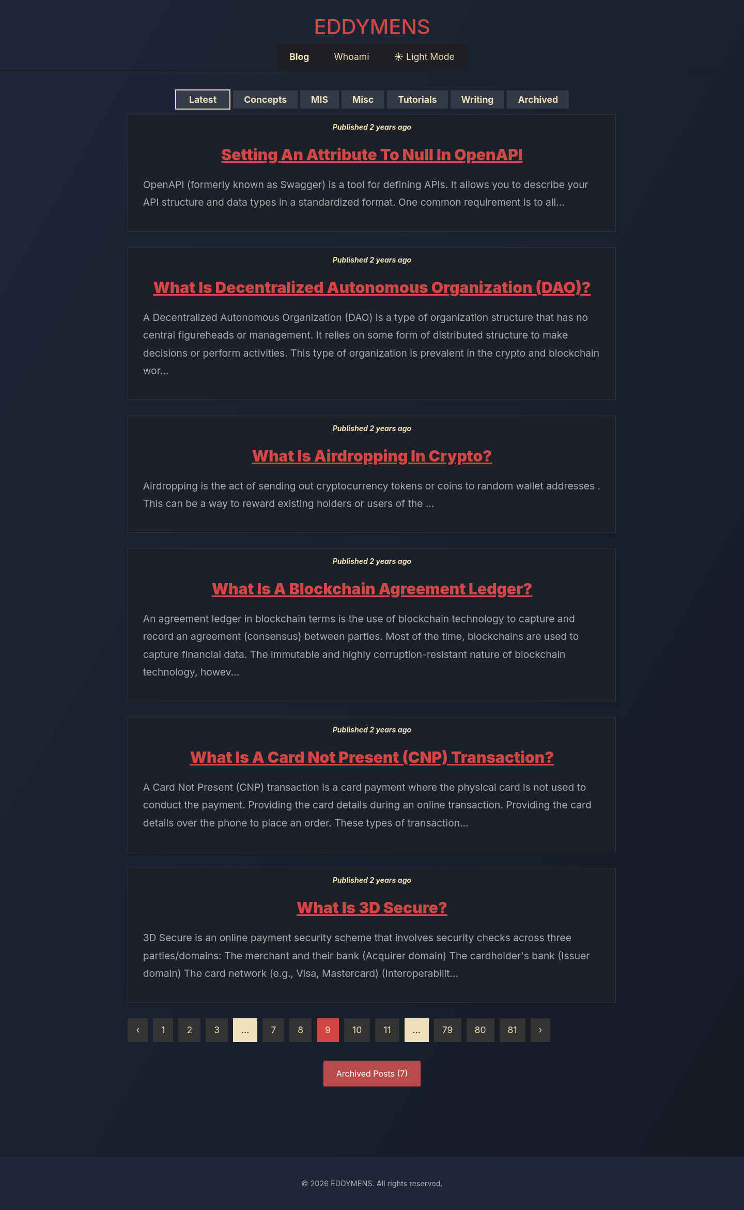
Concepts (265, 99)
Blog (299, 56)
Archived (538, 99)
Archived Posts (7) (372, 1073)
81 (512, 1029)
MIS (320, 99)
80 (480, 1029)
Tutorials (417, 99)
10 (357, 1029)
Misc (363, 99)
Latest (202, 99)
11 (387, 1029)
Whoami (351, 56)
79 (447, 1029)
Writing (477, 99)
